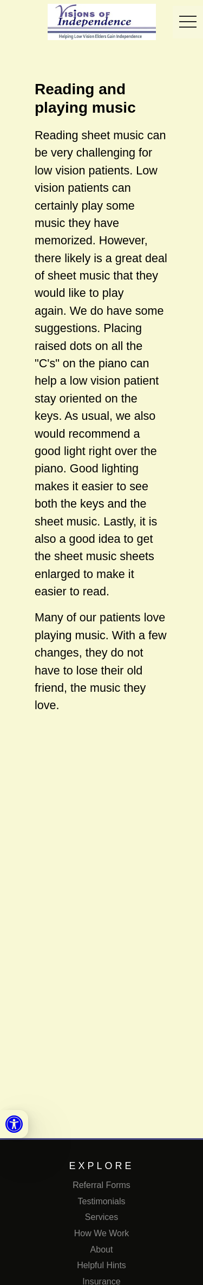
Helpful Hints (101, 1265)
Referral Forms (101, 1185)
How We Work (101, 1233)
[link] (14, 1124)
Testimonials (101, 1201)
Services (101, 1217)
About (101, 1249)
